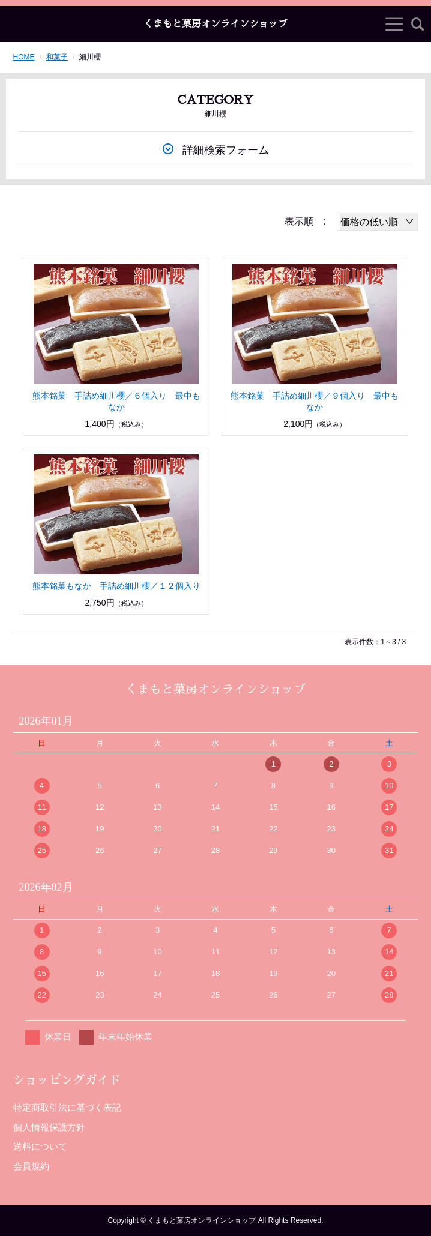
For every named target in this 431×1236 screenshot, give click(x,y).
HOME (24, 57)
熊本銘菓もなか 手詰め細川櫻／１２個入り (116, 586)
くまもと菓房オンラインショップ (215, 24)
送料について (40, 1146)
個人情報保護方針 (49, 1127)
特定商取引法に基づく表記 (67, 1107)
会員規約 (31, 1166)
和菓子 (57, 57)
